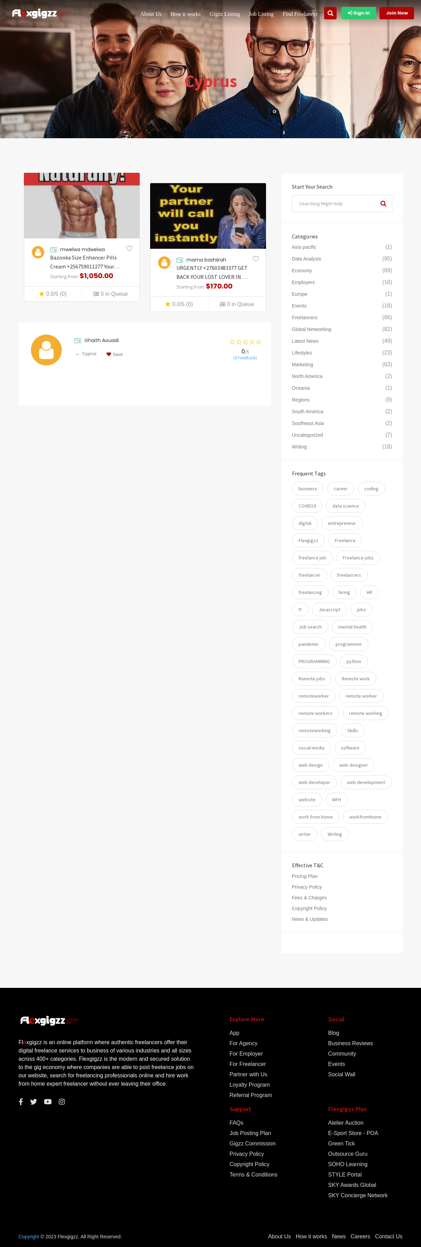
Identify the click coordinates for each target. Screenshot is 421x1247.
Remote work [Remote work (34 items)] (356, 679)
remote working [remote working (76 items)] (365, 713)
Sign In (359, 13)
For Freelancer (248, 1064)
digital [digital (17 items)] (305, 523)
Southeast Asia (308, 423)
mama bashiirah (206, 259)
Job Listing (261, 14)
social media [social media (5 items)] (311, 748)
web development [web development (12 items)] (366, 782)
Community (342, 1054)
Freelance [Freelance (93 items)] (345, 540)
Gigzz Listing (225, 14)
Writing (299, 446)
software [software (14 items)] (350, 748)
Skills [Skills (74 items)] (352, 730)
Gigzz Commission (253, 1143)
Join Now (397, 13)
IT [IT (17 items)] (300, 609)
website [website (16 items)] (307, 799)
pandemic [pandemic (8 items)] (309, 644)
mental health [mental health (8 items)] (352, 627)
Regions (301, 399)
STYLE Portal (345, 1175)
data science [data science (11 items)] (345, 506)
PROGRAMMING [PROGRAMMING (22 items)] (314, 661)
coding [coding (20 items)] (371, 488)
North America (307, 376)
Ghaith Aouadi (101, 340)
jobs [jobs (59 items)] (361, 609)
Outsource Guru (348, 1154)
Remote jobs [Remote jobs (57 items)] (312, 679)
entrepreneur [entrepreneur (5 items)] (342, 523)
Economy (302, 270)
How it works (186, 14)
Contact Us (388, 1236)
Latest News (305, 341)
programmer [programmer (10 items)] (349, 644)
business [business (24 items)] (308, 488)
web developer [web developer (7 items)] (314, 782)
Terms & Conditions (254, 1175)
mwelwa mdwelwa (82, 249)
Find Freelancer (300, 14)
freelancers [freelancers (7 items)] (349, 575)
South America (307, 411)
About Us (151, 14)
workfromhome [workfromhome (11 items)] (365, 817)
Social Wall (342, 1074)
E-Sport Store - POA (353, 1133)
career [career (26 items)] (341, 488)
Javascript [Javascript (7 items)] (329, 609)
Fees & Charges (309, 897)
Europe (300, 294)
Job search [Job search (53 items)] (310, 627)
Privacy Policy (307, 887)
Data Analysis (306, 258)
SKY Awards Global (352, 1185)
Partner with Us (248, 1074)
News (339, 1236)
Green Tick (341, 1143)
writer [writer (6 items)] (305, 834)
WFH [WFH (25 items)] (336, 799)
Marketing (302, 364)
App (234, 1033)
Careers (360, 1236)
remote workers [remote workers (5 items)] (315, 713)
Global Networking (311, 329)
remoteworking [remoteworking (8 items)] (315, 730)
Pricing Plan (305, 876)
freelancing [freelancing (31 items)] (310, 592)
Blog (333, 1033)
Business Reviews (350, 1043)
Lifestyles (302, 352)
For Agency (244, 1043)
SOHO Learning (348, 1164)
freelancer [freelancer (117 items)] (309, 575)
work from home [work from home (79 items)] (316, 817)
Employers (303, 282)
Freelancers (305, 317)
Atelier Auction (346, 1123)
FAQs (237, 1123)
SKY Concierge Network (358, 1195)
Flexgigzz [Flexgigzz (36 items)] (308, 540)
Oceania (301, 388)
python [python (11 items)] (354, 661)
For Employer (246, 1054)
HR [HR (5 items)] (369, 592)
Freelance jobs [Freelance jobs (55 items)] (358, 558)
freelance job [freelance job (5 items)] (312, 558)
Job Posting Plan (250, 1133)
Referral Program (251, 1095)
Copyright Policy (309, 908)
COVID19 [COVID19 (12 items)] (307, 506)
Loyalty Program (250, 1085)
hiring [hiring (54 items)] (344, 592)
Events (299, 305)
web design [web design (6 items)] (311, 765)
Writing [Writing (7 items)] (335, 834)
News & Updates (310, 919)
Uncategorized (307, 435)
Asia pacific (304, 247)
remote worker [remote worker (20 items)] (361, 696)
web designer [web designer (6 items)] (353, 765)
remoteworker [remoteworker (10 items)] (314, 696)
